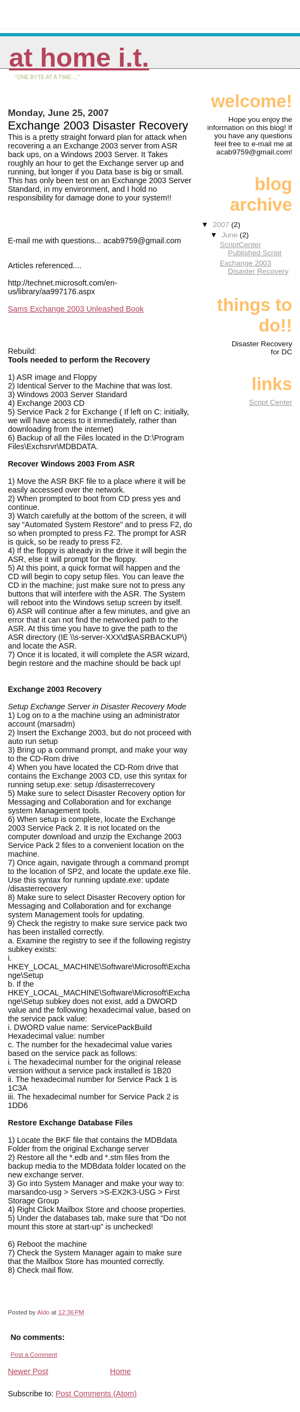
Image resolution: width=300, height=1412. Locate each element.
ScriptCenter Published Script (251, 249)
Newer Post (28, 1371)
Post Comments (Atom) (96, 1393)
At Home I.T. (79, 57)
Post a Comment (33, 1354)
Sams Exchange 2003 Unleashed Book (75, 309)
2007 (222, 225)
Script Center (270, 402)
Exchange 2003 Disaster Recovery (254, 267)
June (230, 235)
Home (120, 1371)
